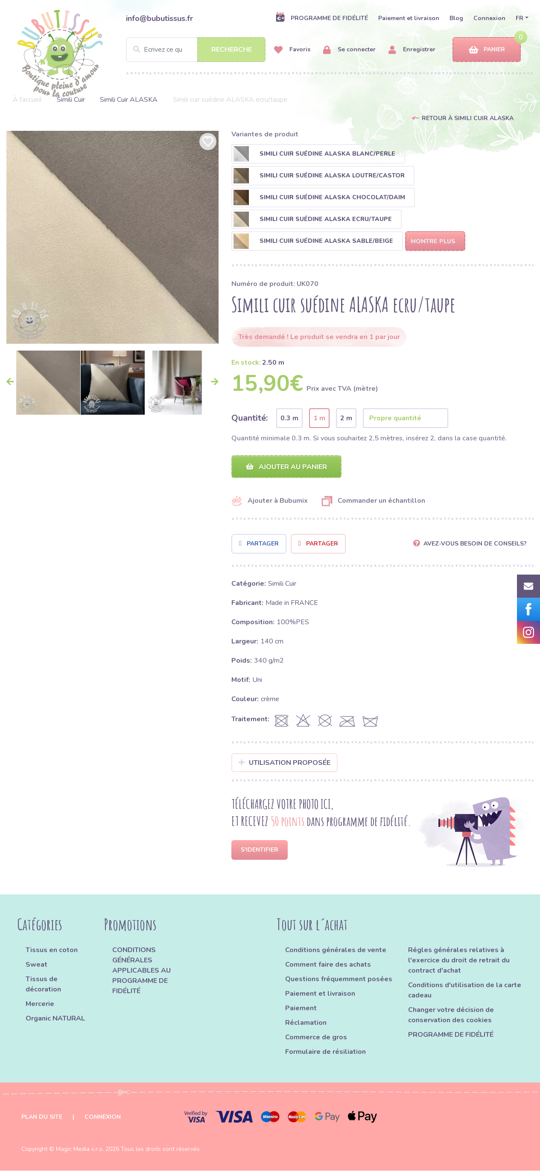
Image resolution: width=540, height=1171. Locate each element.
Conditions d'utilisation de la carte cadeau (464, 990)
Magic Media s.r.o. (80, 1149)
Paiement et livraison (408, 18)
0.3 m (289, 418)
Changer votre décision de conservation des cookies (451, 1015)
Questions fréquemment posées (338, 979)
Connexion (489, 18)
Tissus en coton (52, 950)
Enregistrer (411, 49)
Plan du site (41, 1117)
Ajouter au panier (286, 467)
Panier (487, 49)
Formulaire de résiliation (325, 1052)
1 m (319, 418)
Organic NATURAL (55, 1019)
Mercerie (40, 1004)
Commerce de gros (316, 1037)
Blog (456, 18)
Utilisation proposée (284, 762)
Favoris (292, 49)
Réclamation (306, 1023)
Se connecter (349, 49)
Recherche (231, 49)
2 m (346, 418)
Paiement (301, 1008)
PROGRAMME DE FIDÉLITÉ (321, 18)
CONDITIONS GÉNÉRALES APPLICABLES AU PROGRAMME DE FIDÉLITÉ (141, 971)
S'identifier (259, 850)
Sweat (36, 965)
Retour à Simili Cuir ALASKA (468, 118)
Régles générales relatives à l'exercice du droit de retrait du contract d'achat (459, 961)
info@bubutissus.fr (159, 18)
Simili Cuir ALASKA (129, 99)
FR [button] (519, 18)
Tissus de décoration (43, 984)
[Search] (196, 49)
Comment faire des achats (328, 965)
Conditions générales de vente (335, 950)
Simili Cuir (71, 99)
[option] (112, 237)
